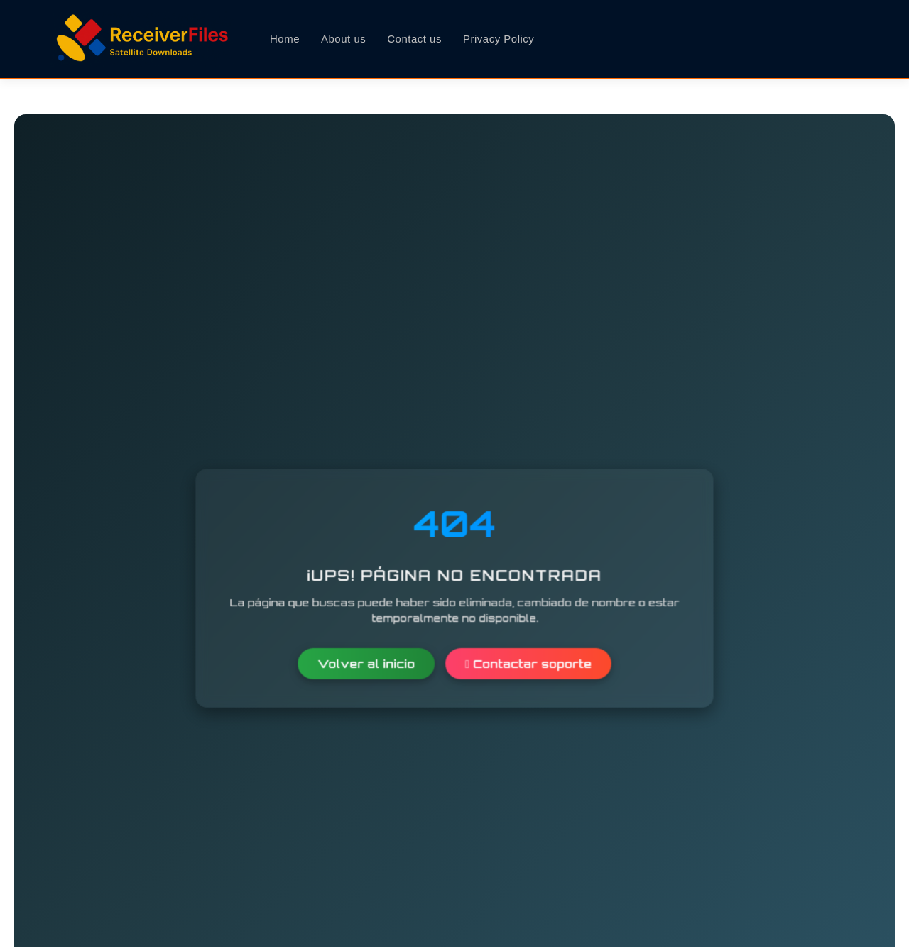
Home (285, 39)
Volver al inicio (366, 663)
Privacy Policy (498, 39)
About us (343, 39)
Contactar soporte (528, 663)
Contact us (414, 39)
